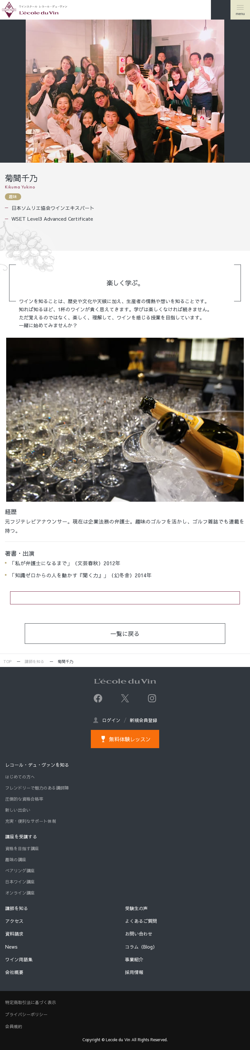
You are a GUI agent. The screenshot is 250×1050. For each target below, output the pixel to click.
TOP (7, 661)
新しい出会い (18, 810)
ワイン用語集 (19, 959)
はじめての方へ (20, 777)
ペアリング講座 (20, 871)
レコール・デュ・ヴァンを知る (37, 765)
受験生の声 (136, 908)
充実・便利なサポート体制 (30, 821)
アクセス (14, 921)
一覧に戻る (125, 633)
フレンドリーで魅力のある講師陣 (37, 788)
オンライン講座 (20, 893)
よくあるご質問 (141, 921)
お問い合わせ (138, 933)
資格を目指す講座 (22, 848)
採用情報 (134, 972)
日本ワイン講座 (20, 882)
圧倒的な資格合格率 (24, 799)
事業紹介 (134, 959)
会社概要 (14, 972)
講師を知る (34, 661)
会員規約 (13, 1026)
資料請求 (14, 933)
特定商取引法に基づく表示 (30, 1002)
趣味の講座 (15, 860)
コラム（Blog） (141, 946)
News (11, 946)
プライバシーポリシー (26, 1014)
